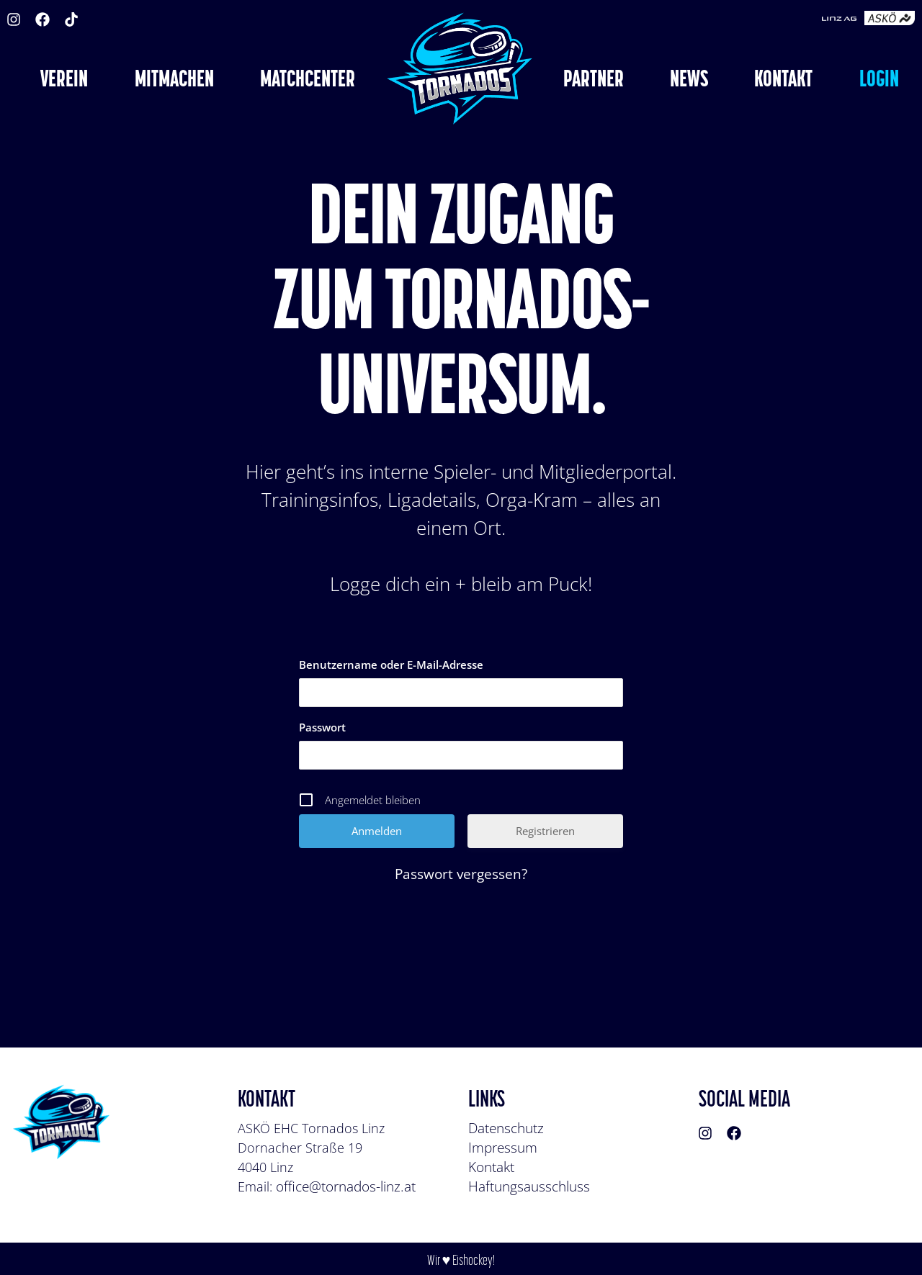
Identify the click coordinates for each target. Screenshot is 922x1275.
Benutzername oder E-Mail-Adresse (391, 664)
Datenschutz (506, 1128)
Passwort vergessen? (461, 874)
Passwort (322, 727)
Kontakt (491, 1167)
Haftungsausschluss (529, 1186)
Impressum (502, 1147)
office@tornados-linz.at (346, 1186)
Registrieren (545, 831)
